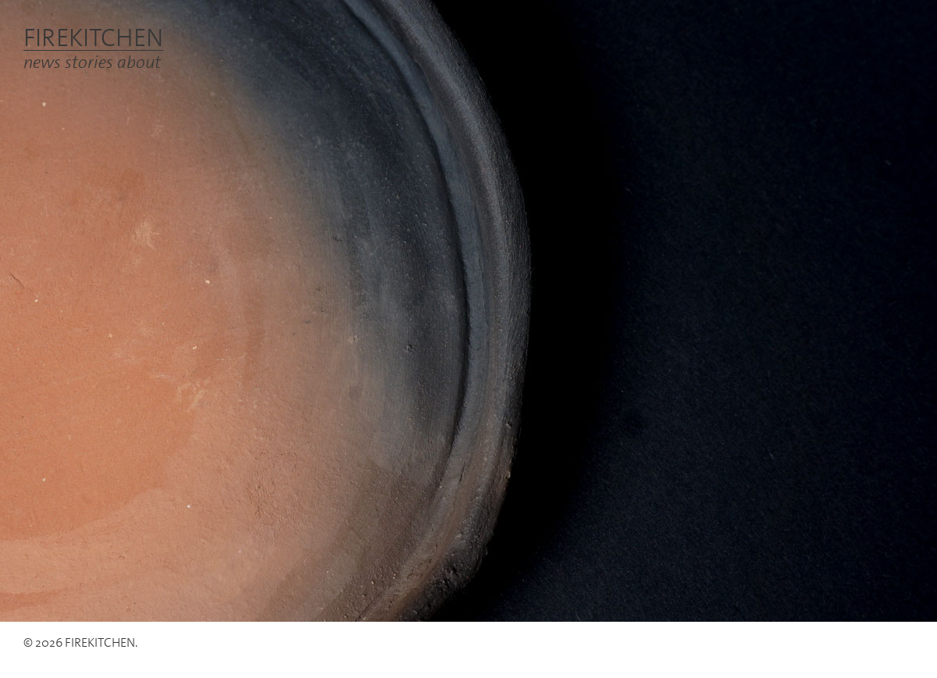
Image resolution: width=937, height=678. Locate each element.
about (139, 61)
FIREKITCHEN (93, 37)
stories (89, 61)
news (42, 61)
